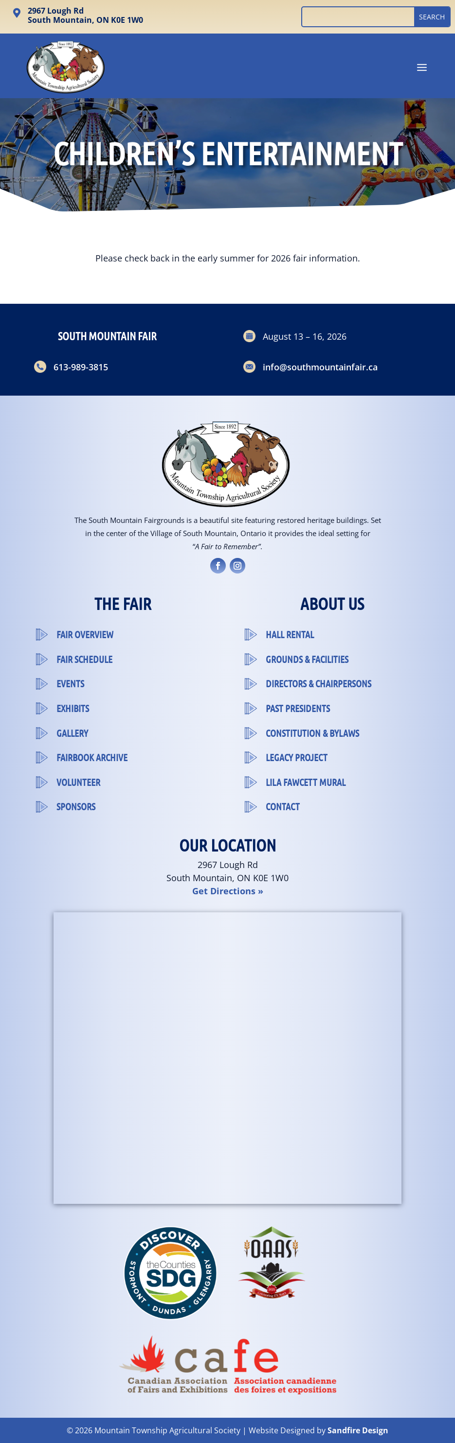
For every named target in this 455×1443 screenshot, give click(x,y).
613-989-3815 (81, 367)
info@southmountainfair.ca (320, 367)
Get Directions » (227, 891)
